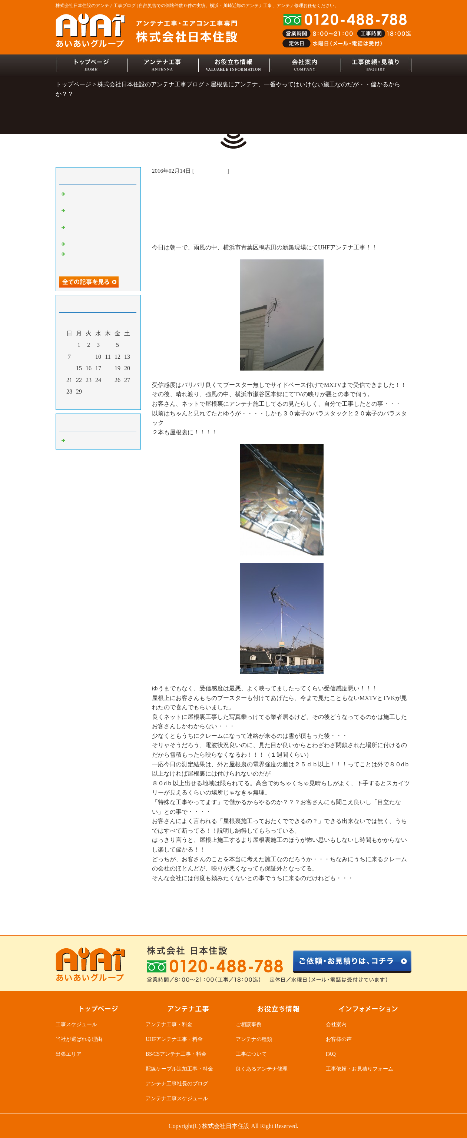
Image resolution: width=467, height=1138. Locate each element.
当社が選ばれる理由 (79, 1039)
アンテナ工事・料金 (169, 1024)
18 (108, 368)
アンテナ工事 (211, 171)
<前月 (84, 402)
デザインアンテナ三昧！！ (100, 243)
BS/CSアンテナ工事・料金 (176, 1054)
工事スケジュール (76, 1024)
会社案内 (336, 1024)
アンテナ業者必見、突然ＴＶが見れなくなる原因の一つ (100, 260)
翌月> (112, 402)
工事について (251, 1054)
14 (69, 368)
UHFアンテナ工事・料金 (174, 1039)
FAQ (331, 1054)
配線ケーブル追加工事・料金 (179, 1069)
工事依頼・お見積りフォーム (359, 1069)
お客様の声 (339, 1039)
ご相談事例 (249, 1024)
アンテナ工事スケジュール (177, 1098)
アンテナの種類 (254, 1039)
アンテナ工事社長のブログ (177, 1083)
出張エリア (69, 1054)
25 (108, 380)
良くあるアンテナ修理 (262, 1069)
